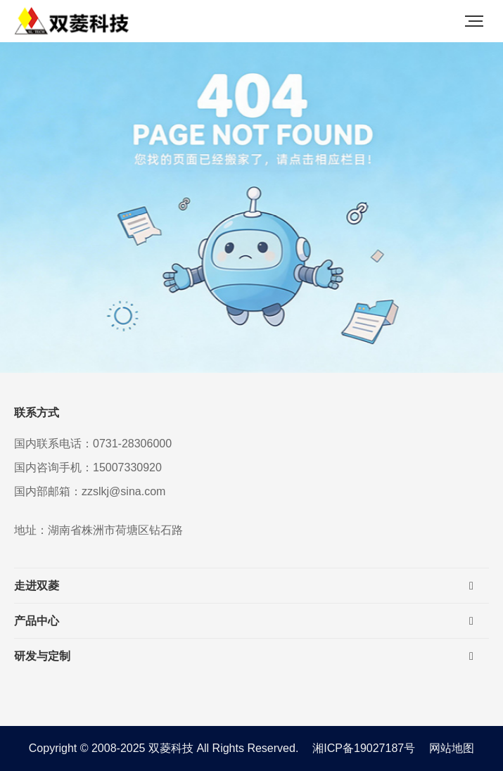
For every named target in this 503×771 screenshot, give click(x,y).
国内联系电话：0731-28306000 (93, 444)
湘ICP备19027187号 (363, 748)
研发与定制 (42, 656)
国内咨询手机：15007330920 (88, 467)
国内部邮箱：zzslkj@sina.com (89, 491)
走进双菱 (36, 586)
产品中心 (36, 621)
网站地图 (451, 748)
